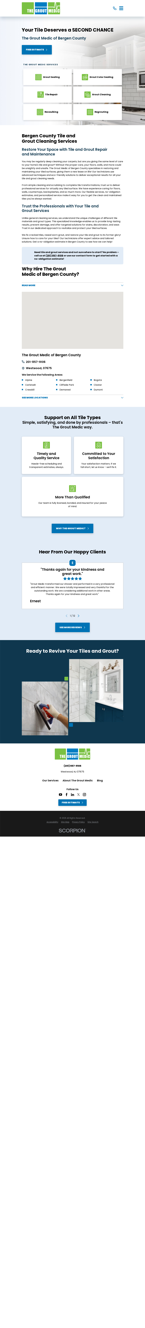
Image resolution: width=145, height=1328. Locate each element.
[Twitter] (78, 795)
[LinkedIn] (72, 795)
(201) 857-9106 (72, 767)
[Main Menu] (121, 8)
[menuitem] (52, 823)
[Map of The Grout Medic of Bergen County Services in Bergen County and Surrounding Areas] (72, 321)
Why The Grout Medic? (72, 529)
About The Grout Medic (78, 781)
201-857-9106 (35, 362)
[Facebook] (66, 795)
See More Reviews (72, 628)
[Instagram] (84, 795)
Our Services (50, 781)
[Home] (41, 8)
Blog (100, 781)
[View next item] (78, 617)
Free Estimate (37, 49)
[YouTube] (60, 795)
